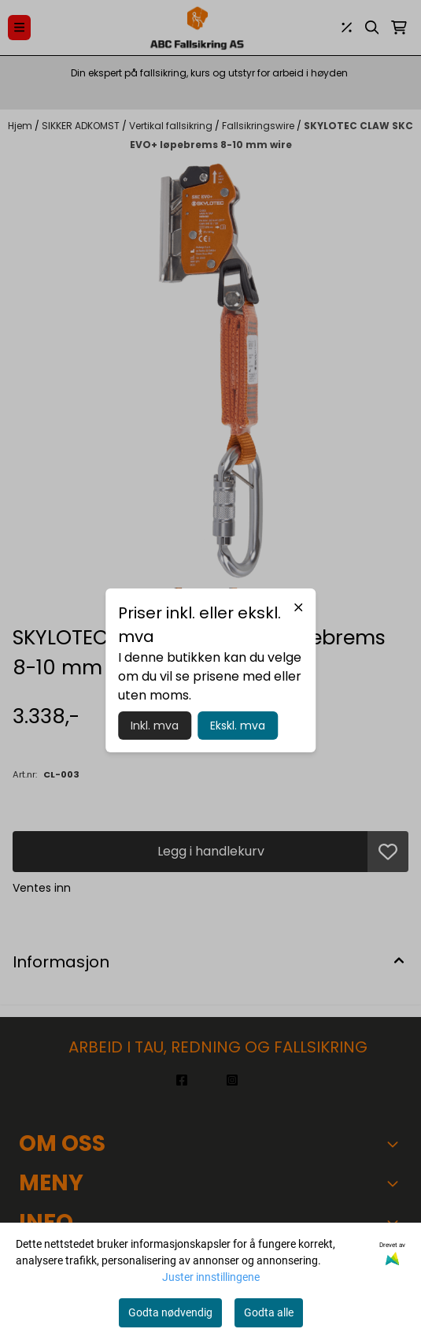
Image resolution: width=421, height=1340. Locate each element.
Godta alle (269, 1312)
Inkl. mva (155, 725)
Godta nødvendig (170, 1312)
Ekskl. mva (237, 725)
